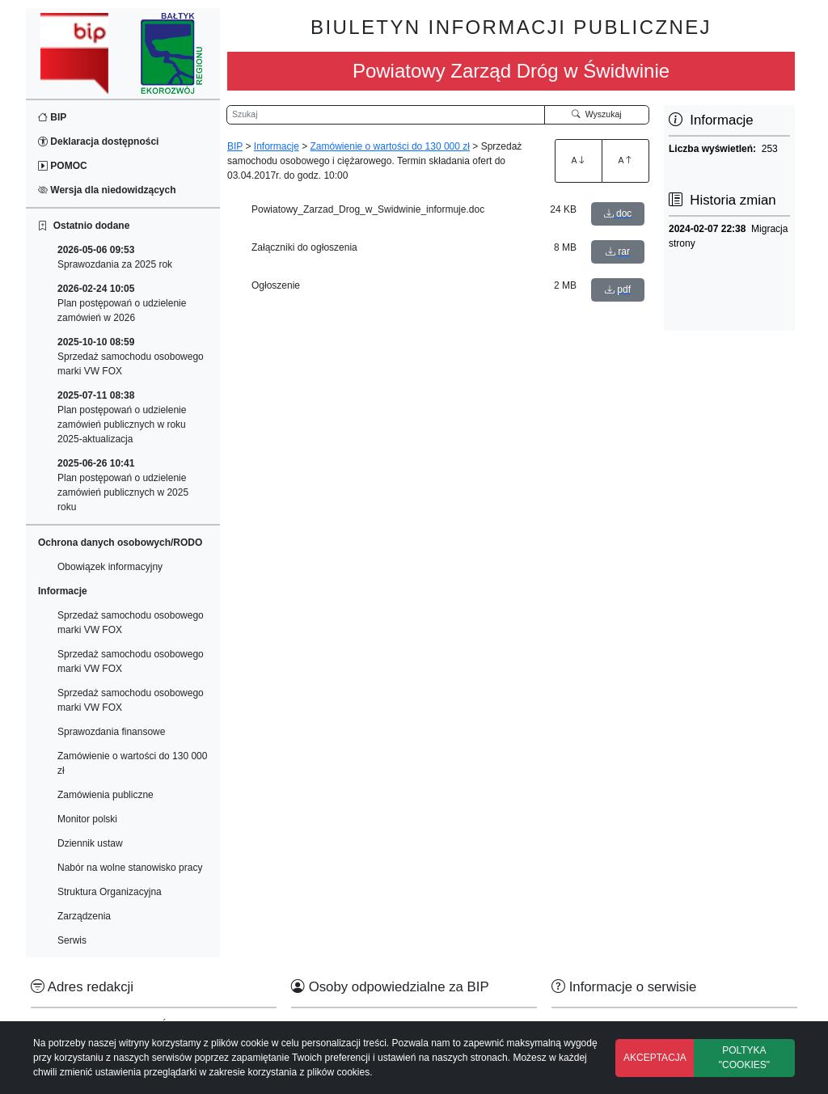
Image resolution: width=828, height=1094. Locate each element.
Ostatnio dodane (83, 225)
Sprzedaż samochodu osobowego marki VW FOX (130, 356)
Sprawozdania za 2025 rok (114, 257)
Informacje (276, 146)
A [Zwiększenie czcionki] (578, 160)
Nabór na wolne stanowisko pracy (129, 867)
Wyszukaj (597, 114)
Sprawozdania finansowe (111, 731)
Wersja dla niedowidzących (107, 190)
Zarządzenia (84, 916)
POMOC (62, 165)
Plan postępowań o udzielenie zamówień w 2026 (121, 303)
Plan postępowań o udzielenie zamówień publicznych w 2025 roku (122, 485)
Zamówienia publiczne (105, 794)
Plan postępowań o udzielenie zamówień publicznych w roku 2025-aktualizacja (121, 417)
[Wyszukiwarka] (385, 115)
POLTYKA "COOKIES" (744, 1058)
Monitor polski (87, 819)
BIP (52, 117)
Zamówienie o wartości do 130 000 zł (132, 763)
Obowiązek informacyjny (110, 566)
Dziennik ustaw (90, 843)
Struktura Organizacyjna (109, 892)
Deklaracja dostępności (98, 141)
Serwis (72, 940)
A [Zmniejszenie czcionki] (625, 160)
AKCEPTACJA (654, 1057)
